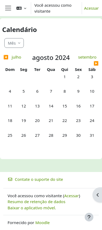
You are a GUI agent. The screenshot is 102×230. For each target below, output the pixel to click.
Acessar (91, 8)
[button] (21, 8)
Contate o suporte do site (35, 179)
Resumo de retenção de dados (36, 201)
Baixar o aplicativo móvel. (32, 207)
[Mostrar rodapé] (89, 217)
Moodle (42, 222)
